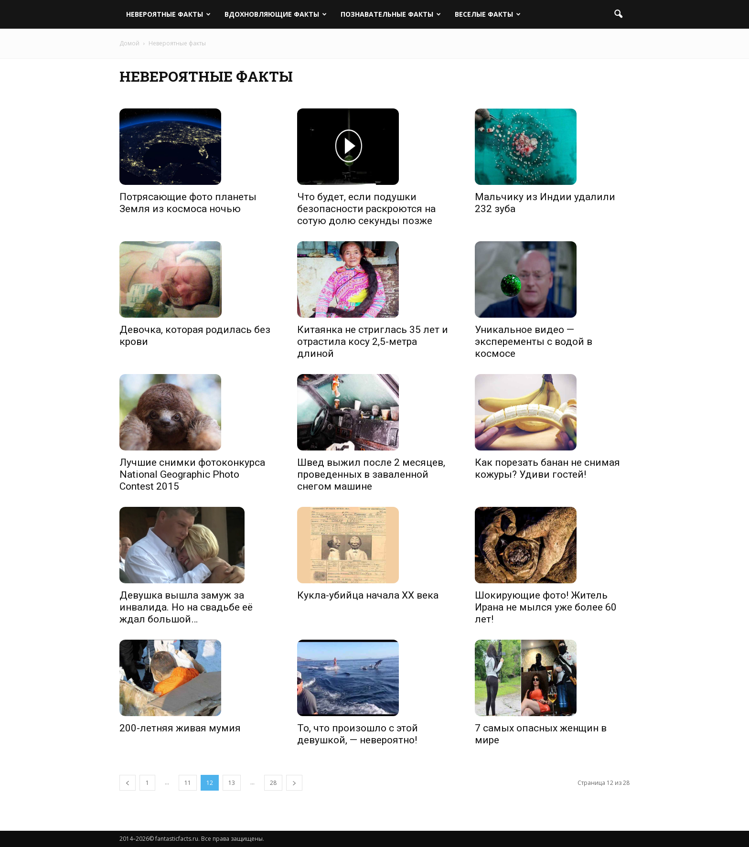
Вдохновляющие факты (276, 14)
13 (231, 783)
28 (273, 783)
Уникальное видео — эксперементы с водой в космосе (533, 341)
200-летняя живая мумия (180, 728)
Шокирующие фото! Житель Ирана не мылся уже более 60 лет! (546, 607)
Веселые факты (488, 14)
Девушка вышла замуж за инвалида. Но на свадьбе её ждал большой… (186, 607)
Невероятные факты (168, 14)
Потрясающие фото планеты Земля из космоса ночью (188, 202)
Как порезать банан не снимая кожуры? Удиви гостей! (547, 468)
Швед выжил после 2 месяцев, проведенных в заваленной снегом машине (371, 474)
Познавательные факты (391, 14)
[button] (618, 14)
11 (187, 783)
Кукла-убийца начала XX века (368, 595)
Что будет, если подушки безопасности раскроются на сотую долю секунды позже (366, 208)
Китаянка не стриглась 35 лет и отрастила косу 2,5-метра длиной (372, 341)
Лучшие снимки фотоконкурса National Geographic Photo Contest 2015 (192, 474)
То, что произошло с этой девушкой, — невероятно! (357, 734)
